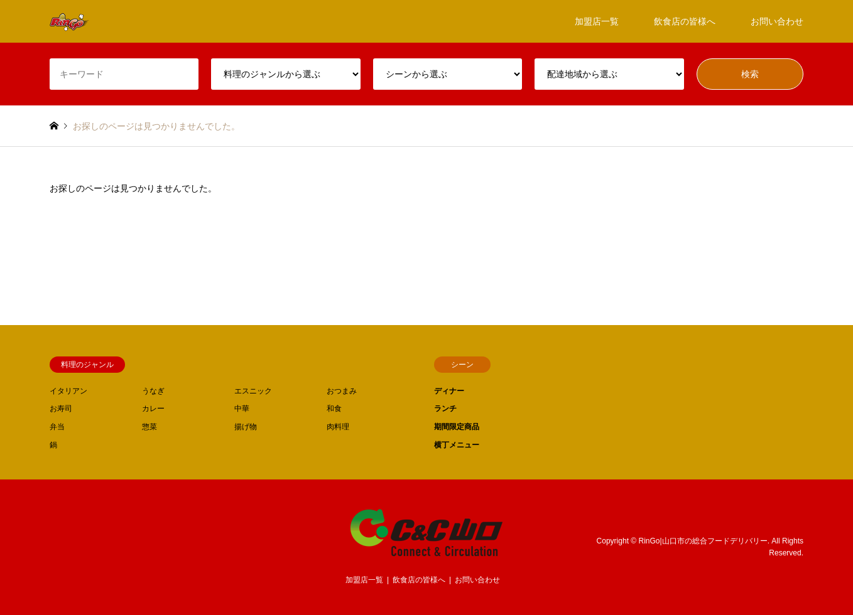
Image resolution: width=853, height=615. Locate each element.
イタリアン (68, 391)
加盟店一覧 (597, 21)
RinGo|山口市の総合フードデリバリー (703, 541)
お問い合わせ (777, 21)
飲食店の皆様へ (684, 21)
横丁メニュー (456, 445)
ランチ (445, 408)
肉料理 (338, 426)
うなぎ (153, 391)
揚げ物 (245, 426)
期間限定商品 (456, 426)
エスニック (253, 391)
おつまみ (342, 391)
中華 (241, 408)
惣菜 (149, 426)
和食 (334, 408)
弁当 (57, 426)
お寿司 (61, 408)
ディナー (449, 391)
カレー (153, 408)
